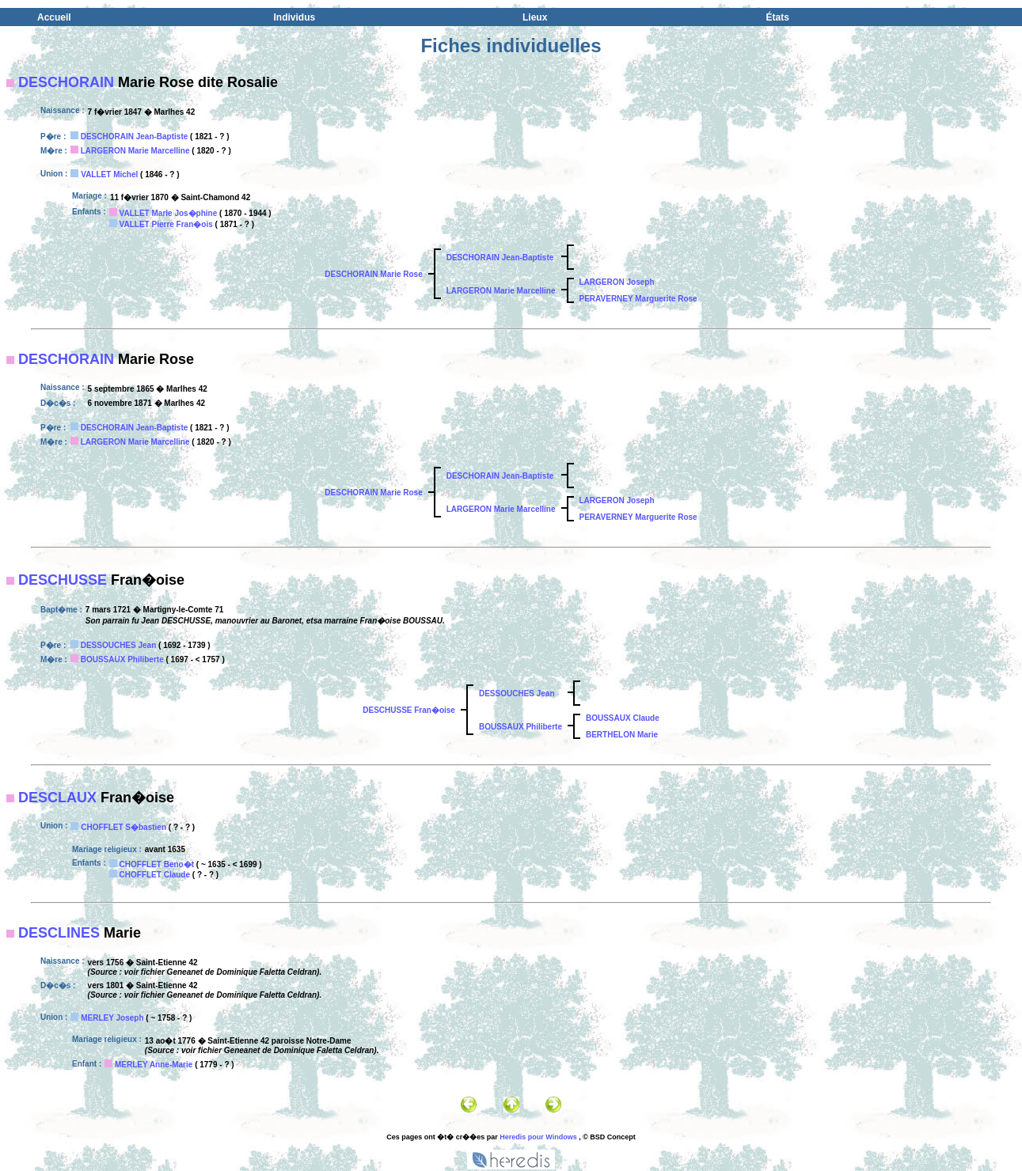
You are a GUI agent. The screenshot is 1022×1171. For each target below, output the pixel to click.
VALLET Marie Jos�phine (169, 213)
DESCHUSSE (62, 580)
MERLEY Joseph (112, 1018)
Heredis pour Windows (538, 1137)
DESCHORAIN (66, 82)
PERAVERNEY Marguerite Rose (638, 298)
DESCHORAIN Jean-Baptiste (134, 136)
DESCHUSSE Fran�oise (409, 710)
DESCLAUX (57, 797)
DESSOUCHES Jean (119, 645)
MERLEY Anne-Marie (153, 1064)
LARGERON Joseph (617, 282)
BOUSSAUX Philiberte (122, 659)
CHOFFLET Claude (155, 874)
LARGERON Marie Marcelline (135, 150)
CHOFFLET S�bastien (123, 827)
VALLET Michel (109, 174)
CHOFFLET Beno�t (157, 864)
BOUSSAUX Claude (622, 718)
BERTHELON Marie (622, 734)
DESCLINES (59, 933)
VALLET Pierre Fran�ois (166, 224)
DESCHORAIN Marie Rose (373, 274)
